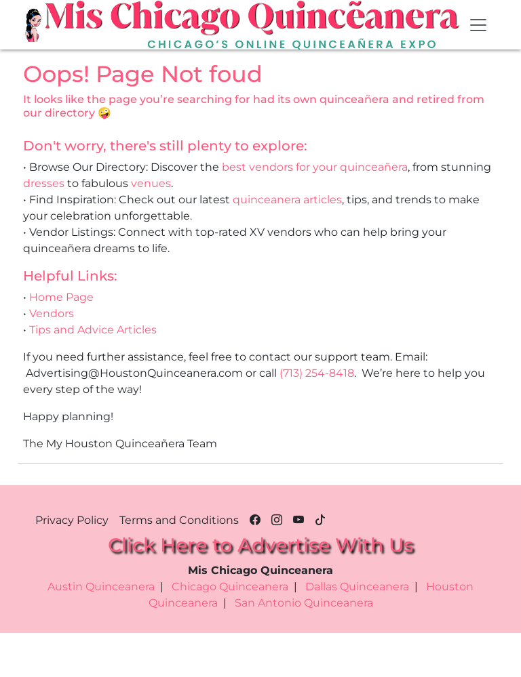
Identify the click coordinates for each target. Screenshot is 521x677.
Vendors (51, 313)
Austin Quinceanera (101, 586)
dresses (43, 183)
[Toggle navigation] (478, 25)
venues (151, 183)
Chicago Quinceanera (230, 586)
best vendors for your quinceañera (315, 167)
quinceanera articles (287, 199)
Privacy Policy (72, 520)
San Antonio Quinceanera (304, 602)
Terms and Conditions (179, 520)
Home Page (61, 297)
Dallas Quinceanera (357, 586)
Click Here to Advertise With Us (260, 544)
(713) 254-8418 (316, 373)
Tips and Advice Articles (93, 329)
